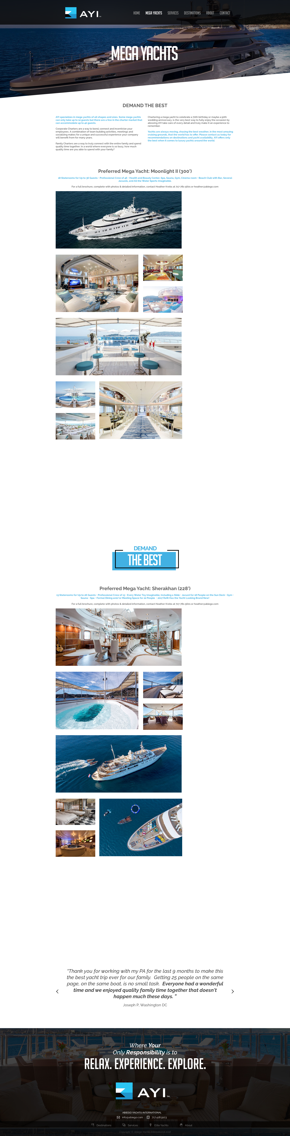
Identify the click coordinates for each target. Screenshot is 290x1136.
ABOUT (210, 13)
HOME (136, 13)
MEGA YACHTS (154, 13)
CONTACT (225, 13)
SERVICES (173, 13)
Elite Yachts (158, 1125)
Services (130, 1125)
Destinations (101, 1125)
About (186, 1125)
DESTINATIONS (192, 13)
